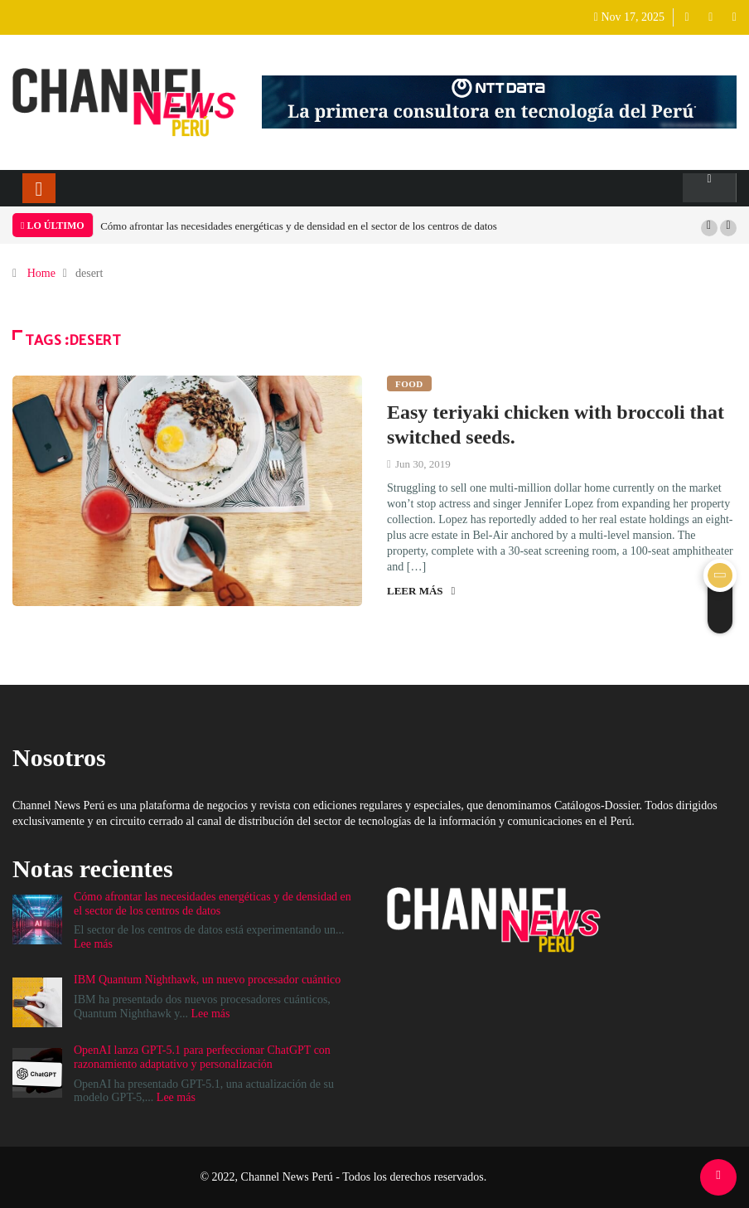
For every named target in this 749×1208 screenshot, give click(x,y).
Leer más (421, 591)
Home (41, 273)
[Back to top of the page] (718, 1174)
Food (409, 384)
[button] (709, 228)
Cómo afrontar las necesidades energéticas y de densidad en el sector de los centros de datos (298, 226)
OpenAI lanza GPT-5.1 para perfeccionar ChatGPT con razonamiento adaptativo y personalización (202, 1057)
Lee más (93, 944)
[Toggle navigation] (38, 188)
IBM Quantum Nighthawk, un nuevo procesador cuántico (207, 979)
